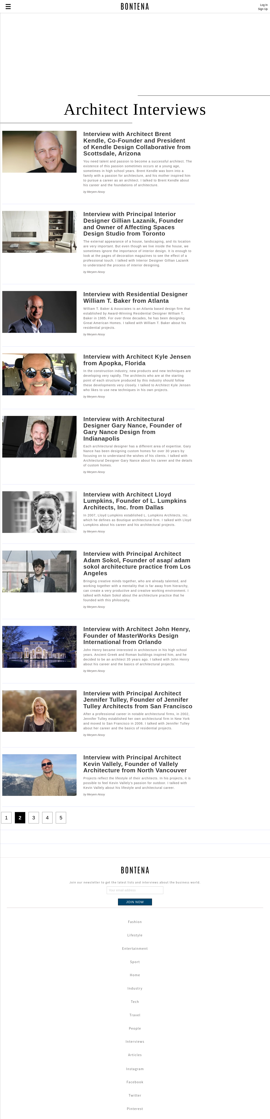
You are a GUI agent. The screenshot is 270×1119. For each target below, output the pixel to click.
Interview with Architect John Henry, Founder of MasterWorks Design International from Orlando (136, 635)
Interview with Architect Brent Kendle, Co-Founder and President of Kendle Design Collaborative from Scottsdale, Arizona (137, 144)
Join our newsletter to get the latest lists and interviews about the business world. (134, 882)
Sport (135, 961)
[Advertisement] (110, 50)
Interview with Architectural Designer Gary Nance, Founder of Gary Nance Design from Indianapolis (132, 429)
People (135, 1028)
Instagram (135, 1069)
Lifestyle (135, 935)
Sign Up (263, 9)
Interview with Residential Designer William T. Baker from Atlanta (135, 297)
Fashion (135, 921)
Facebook (135, 1082)
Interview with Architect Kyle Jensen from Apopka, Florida (137, 360)
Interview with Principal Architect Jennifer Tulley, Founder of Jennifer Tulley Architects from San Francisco (138, 700)
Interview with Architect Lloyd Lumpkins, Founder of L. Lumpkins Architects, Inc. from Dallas (135, 501)
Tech (135, 1001)
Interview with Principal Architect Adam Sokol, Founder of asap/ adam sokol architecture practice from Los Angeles (137, 563)
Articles (135, 1054)
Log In (264, 5)
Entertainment (135, 948)
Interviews (135, 1041)
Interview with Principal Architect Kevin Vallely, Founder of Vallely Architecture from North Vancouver (135, 764)
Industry (135, 988)
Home (135, 975)
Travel (135, 1015)
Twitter (135, 1095)
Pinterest (135, 1108)
